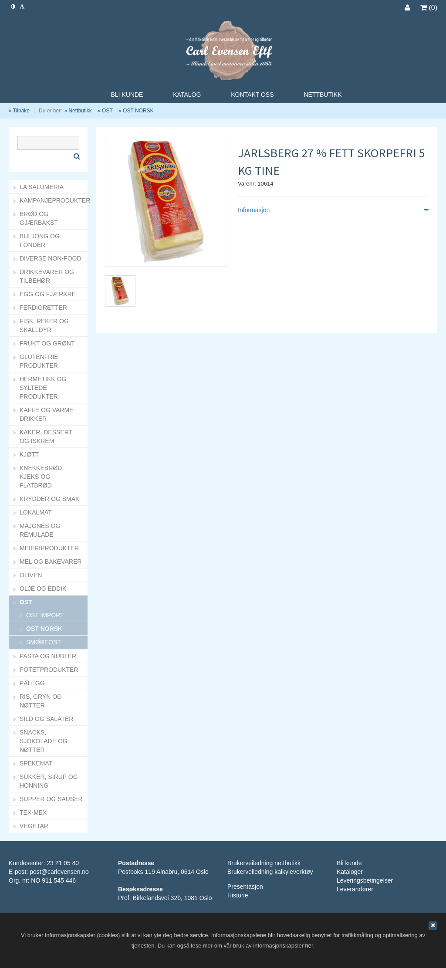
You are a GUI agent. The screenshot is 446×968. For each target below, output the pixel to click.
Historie (237, 895)
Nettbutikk (79, 111)
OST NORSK (138, 111)
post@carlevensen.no (59, 871)
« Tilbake (19, 111)
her (309, 945)
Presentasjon (245, 886)
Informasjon (333, 209)
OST (107, 111)
